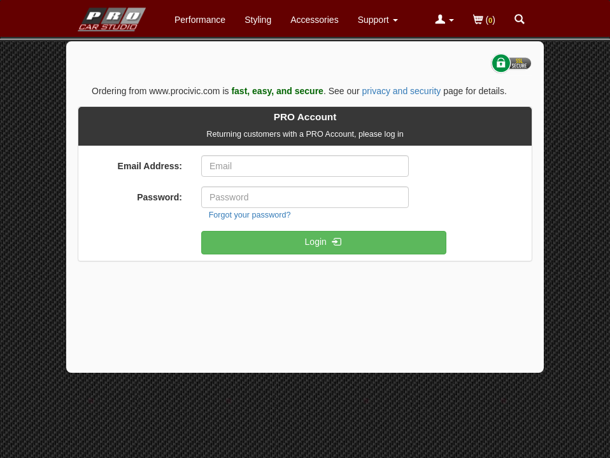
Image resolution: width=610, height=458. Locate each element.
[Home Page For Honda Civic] (112, 16)
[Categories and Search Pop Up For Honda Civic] (519, 20)
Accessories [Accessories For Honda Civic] (314, 20)
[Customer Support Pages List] (378, 20)
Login (324, 242)
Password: (159, 197)
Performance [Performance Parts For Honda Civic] (199, 20)
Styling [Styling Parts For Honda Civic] (258, 20)
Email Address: (150, 166)
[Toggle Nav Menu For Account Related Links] (444, 20)
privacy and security (401, 91)
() (484, 20)
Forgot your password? (250, 215)
